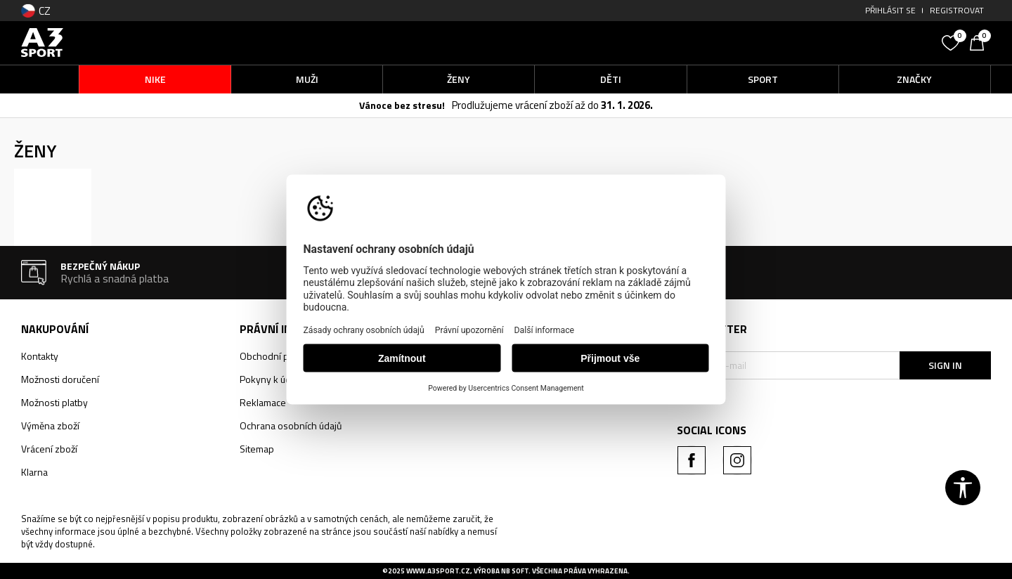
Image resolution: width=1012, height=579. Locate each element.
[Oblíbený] (952, 41)
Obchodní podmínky (282, 356)
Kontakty (39, 356)
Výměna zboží (50, 425)
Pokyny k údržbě (274, 379)
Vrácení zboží (49, 448)
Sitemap (257, 448)
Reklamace (263, 402)
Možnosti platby (54, 402)
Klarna (34, 471)
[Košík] (980, 41)
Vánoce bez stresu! (402, 105)
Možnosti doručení (60, 379)
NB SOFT (514, 571)
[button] (829, 42)
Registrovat (957, 10)
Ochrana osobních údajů (291, 425)
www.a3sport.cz (438, 571)
